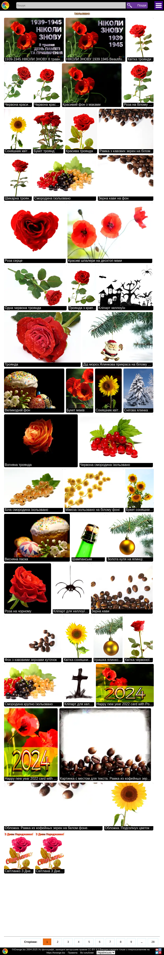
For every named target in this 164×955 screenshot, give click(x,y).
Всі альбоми (87, 952)
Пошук (141, 5)
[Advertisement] (82, 905)
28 (152, 941)
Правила (73, 952)
